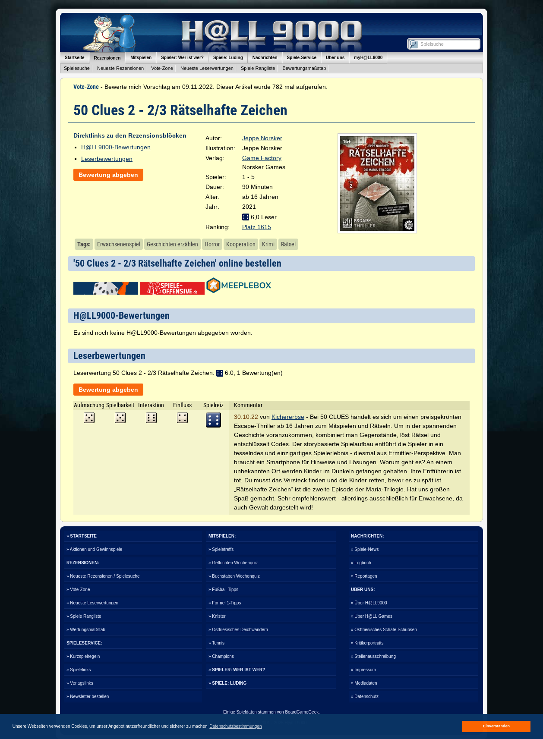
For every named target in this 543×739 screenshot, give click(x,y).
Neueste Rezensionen (120, 68)
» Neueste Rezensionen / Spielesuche (103, 576)
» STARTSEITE (81, 536)
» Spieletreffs (221, 549)
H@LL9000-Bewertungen (116, 147)
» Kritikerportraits (367, 643)
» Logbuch (361, 562)
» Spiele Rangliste (83, 616)
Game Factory (261, 157)
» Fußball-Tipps (223, 589)
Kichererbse (288, 416)
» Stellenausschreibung (373, 656)
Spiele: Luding (228, 57)
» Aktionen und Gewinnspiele (94, 549)
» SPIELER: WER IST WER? (236, 669)
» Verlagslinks (79, 683)
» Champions (221, 656)
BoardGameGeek (302, 712)
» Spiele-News (365, 549)
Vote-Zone (162, 68)
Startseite (75, 57)
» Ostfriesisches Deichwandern (238, 629)
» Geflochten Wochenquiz (233, 562)
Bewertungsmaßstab (304, 68)
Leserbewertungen (107, 158)
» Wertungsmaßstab (85, 629)
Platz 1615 (256, 226)
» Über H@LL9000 (369, 603)
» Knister (216, 616)
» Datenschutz (365, 696)
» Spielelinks (78, 669)
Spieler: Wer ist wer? (182, 57)
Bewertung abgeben (108, 174)
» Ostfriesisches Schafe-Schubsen (384, 629)
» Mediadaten (364, 683)
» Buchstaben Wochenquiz (234, 576)
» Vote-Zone (78, 589)
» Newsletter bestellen (87, 696)
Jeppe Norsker (262, 138)
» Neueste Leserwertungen (92, 603)
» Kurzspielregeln (83, 656)
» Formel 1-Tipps (224, 603)
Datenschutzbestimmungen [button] (235, 726)
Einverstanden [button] (496, 726)
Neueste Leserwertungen (207, 68)
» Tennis (216, 643)
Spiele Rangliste (258, 68)
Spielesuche (77, 68)
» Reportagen (364, 576)
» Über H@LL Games (371, 616)
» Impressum (363, 669)
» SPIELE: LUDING (227, 683)
